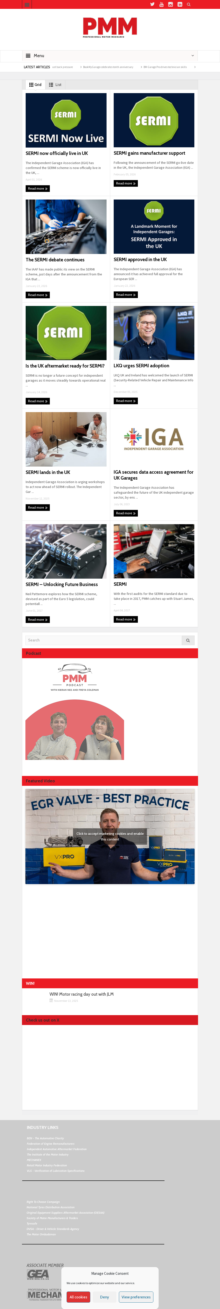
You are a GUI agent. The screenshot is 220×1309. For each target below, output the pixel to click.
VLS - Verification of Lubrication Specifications (56, 1171)
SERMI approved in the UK (140, 259)
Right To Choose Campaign (43, 1202)
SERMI (120, 584)
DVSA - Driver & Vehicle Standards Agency (53, 1229)
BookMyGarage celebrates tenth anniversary (114, 67)
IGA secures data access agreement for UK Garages (153, 475)
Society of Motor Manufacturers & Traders (52, 1218)
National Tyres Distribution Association (50, 1207)
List (54, 85)
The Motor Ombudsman (41, 1234)
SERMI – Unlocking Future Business (62, 584)
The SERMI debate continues (55, 260)
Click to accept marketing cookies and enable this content (110, 836)
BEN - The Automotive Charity (45, 1138)
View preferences (136, 1297)
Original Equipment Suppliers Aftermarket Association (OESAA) (65, 1212)
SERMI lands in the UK (48, 472)
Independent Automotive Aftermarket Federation (57, 1149)
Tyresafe (32, 1223)
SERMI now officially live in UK (57, 153)
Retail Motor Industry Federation (47, 1165)
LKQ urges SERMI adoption (141, 366)
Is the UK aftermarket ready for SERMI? (65, 366)
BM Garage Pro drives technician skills (170, 67)
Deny (104, 1297)
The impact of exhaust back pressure (57, 67)
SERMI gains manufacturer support (149, 153)
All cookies (78, 1297)
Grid (34, 85)
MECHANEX (34, 1160)
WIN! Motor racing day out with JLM (82, 994)
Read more (38, 188)
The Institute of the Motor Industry (48, 1154)
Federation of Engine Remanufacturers (50, 1143)
